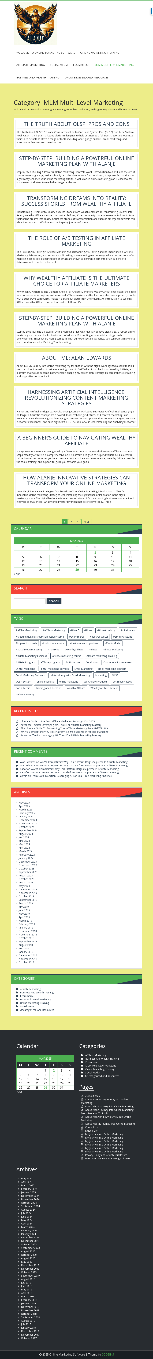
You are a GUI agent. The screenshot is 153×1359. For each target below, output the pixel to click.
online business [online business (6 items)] (45, 681)
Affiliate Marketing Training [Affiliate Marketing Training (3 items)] (102, 656)
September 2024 (28, 830)
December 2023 (28, 861)
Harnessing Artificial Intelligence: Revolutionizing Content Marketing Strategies (76, 397)
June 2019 (24, 910)
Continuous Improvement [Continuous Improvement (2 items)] (117, 662)
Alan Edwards (27, 762)
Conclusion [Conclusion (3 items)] (92, 662)
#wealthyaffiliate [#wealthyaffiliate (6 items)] (74, 649)
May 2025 (24, 802)
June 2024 (24, 840)
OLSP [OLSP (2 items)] (115, 675)
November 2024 (28, 823)
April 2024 (24, 847)
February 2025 (27, 813)
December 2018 (28, 931)
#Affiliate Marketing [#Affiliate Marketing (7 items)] (54, 630)
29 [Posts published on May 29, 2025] (77, 569)
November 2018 (28, 934)
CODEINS (108, 1354)
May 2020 (24, 886)
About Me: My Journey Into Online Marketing (110, 1123)
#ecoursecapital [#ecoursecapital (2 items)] (99, 636)
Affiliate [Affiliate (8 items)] (93, 649)
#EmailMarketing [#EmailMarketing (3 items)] (122, 636)
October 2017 (26, 962)
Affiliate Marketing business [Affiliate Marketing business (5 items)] (31, 656)
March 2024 (25, 851)
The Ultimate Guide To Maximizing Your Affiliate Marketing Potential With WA (64, 728)
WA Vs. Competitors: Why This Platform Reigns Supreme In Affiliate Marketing (64, 731)
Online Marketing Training (99, 52)
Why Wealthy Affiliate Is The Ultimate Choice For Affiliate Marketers (76, 280)
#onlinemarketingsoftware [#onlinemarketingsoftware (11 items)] (85, 643)
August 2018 (26, 945)
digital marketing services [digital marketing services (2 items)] (54, 668)
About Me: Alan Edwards (76, 357)
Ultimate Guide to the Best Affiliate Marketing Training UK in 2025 (58, 721)
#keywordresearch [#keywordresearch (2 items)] (26, 643)
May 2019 (24, 913)
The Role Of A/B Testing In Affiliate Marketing (76, 240)
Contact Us (91, 1127)
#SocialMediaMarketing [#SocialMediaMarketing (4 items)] (29, 649)
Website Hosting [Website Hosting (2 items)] (25, 694)
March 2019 (25, 920)
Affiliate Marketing (30, 64)
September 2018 (28, 941)
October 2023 (26, 868)
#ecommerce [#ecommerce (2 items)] (76, 636)
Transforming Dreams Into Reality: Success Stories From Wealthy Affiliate (76, 200)
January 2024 (26, 858)
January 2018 (26, 952)
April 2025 (24, 806)
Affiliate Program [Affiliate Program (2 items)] (25, 662)
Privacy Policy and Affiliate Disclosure (106, 1155)
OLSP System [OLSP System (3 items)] (23, 681)
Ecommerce (81, 64)
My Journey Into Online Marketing (104, 1134)
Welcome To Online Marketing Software (45, 52)
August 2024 (26, 833)
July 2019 (24, 906)
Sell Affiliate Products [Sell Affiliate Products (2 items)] (95, 681)
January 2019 (26, 927)
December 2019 (28, 889)
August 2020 (26, 882)
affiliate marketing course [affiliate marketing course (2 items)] (66, 656)
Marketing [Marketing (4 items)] (101, 675)
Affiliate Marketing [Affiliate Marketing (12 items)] (113, 649)
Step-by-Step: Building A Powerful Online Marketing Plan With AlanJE (76, 160)
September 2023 (28, 872)
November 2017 (28, 958)
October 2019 (26, 896)
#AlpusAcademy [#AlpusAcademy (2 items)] (106, 630)
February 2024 (27, 854)
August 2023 (26, 875)
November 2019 (28, 892)
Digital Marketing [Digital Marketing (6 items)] (25, 668)
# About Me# (92, 1096)
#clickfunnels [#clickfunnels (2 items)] (128, 630)
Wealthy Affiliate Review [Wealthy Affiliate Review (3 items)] (104, 688)
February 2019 (27, 924)
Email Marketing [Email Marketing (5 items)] (83, 668)
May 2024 (24, 844)
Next (86, 522)
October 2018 (26, 938)
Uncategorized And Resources (87, 77)
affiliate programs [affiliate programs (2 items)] (50, 662)
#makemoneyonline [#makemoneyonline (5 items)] (53, 643)
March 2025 (25, 809)
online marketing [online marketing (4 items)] (68, 681)
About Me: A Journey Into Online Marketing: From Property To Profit (107, 1111)
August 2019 (26, 903)
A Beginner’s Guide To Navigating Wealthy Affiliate (76, 440)
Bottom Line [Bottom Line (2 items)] (73, 662)
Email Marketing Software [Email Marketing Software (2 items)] (30, 675)
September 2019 (28, 899)
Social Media (59, 64)
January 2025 (26, 816)
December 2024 (28, 820)
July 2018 (24, 948)
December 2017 (28, 955)
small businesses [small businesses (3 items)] (122, 681)
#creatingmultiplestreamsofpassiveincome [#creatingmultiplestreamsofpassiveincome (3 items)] (40, 636)
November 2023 (28, 865)
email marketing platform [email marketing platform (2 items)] (112, 668)
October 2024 (26, 827)
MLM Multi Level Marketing (114, 64)
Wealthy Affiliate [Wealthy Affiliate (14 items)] (76, 688)
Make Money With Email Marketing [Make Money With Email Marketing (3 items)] (70, 675)
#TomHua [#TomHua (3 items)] (53, 649)
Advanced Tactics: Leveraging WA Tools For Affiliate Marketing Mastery (61, 724)
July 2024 (24, 837)
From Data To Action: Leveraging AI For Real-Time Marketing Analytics (72, 775)
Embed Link (91, 1130)
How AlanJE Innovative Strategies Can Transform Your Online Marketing (76, 480)
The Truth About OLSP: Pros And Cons (76, 123)
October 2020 (26, 879)
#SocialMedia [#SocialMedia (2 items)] (113, 643)
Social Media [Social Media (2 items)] (23, 688)
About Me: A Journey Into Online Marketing (109, 1106)
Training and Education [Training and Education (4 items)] (48, 688)
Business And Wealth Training (37, 77)
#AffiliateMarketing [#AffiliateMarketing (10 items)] (26, 630)
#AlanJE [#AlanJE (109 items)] (74, 630)
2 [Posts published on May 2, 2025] (95, 552)
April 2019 (24, 917)
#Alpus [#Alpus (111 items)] (88, 630)
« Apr (17, 573)
